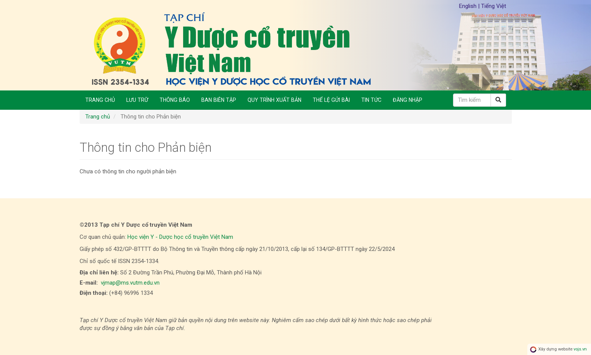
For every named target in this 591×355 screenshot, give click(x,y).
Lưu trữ (137, 100)
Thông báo (175, 100)
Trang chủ (100, 100)
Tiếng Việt (493, 6)
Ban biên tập (218, 100)
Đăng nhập (407, 100)
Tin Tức (371, 100)
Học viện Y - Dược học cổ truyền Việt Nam (180, 237)
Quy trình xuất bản (274, 100)
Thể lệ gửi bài (331, 100)
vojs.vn (580, 349)
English (468, 6)
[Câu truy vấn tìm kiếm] (472, 100)
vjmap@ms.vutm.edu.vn (130, 282)
